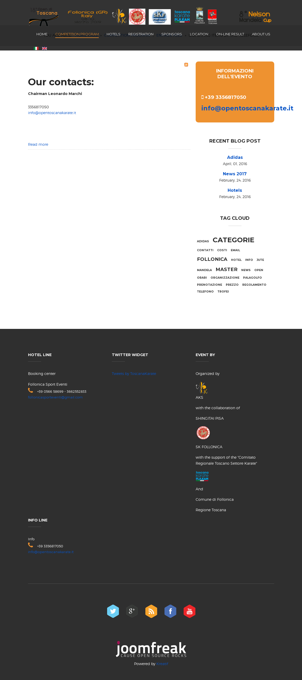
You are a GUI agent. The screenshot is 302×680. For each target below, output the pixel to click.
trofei (223, 291)
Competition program (77, 34)
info (249, 260)
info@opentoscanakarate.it (52, 112)
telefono (205, 291)
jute (260, 260)
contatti (205, 250)
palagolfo (252, 277)
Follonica (212, 259)
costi (222, 250)
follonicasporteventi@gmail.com (55, 397)
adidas (203, 241)
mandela (204, 270)
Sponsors (171, 34)
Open (258, 270)
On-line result (230, 34)
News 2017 (235, 173)
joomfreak (151, 649)
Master (227, 269)
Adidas (235, 157)
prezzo (232, 284)
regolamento (254, 284)
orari (202, 277)
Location (199, 34)
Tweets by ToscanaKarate (134, 373)
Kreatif (162, 663)
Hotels (113, 34)
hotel (236, 260)
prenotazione (209, 284)
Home (41, 34)
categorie (233, 240)
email (235, 250)
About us (261, 34)
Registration (140, 34)
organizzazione (225, 277)
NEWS (246, 270)
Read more (38, 144)
